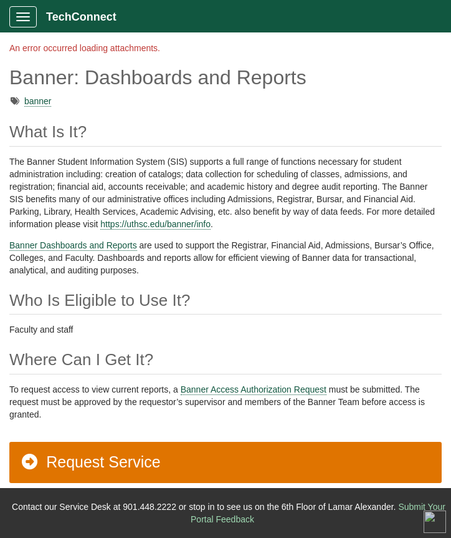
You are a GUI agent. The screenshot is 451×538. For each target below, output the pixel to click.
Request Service (90, 462)
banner (38, 101)
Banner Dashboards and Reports (73, 245)
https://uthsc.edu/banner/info (155, 224)
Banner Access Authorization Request (253, 389)
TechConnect (81, 17)
